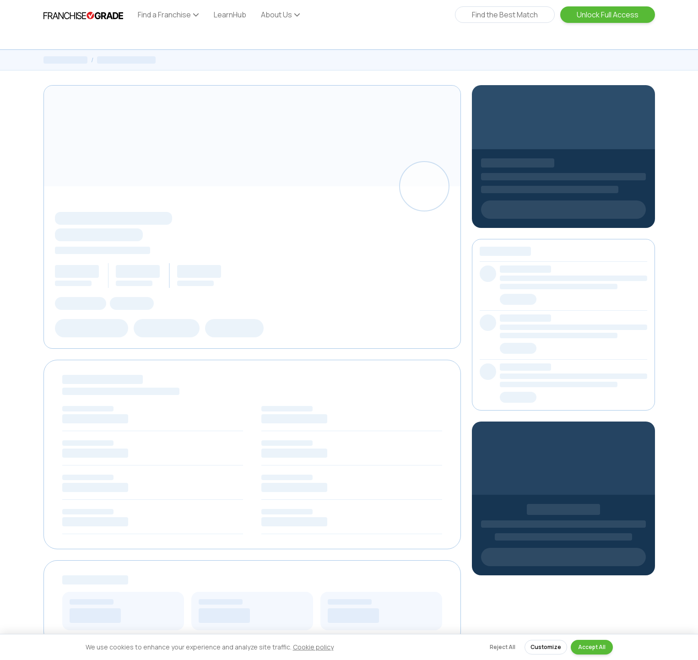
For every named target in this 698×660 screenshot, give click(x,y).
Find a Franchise (168, 15)
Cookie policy (313, 647)
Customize (545, 647)
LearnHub (230, 15)
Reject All (502, 647)
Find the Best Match (505, 15)
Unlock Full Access (607, 15)
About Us (280, 15)
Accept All (592, 647)
